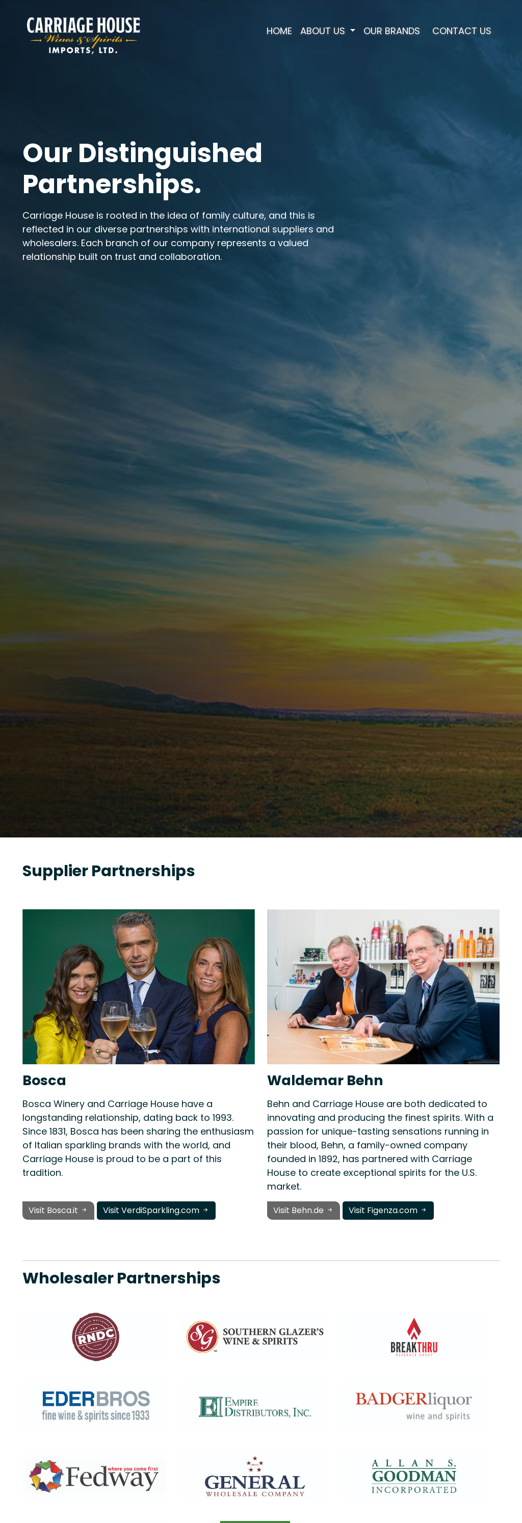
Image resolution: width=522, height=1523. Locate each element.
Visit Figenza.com (388, 1210)
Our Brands (391, 30)
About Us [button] (324, 30)
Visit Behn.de (303, 1210)
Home (279, 30)
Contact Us (461, 30)
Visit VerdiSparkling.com (156, 1210)
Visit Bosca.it (58, 1210)
